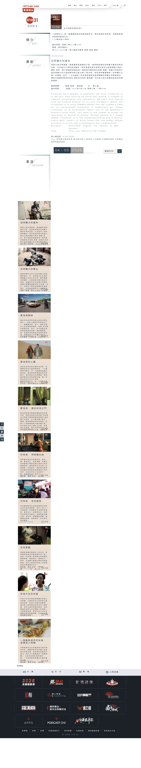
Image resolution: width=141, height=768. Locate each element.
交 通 (30, 672)
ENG (114, 5)
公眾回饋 (114, 672)
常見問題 (68, 731)
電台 (74, 6)
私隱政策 (80, 731)
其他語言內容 (110, 731)
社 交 (58, 672)
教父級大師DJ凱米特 (82, 139)
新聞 (80, 6)
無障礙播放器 (94, 731)
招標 (42, 731)
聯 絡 (86, 672)
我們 (104, 6)
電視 (69, 6)
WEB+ (86, 6)
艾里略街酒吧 (108, 139)
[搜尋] (124, 5)
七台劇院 (97, 139)
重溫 (92, 6)
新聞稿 (25, 731)
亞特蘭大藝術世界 (65, 139)
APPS (98, 6)
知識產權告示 (55, 731)
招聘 (34, 731)
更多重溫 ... (21, 666)
